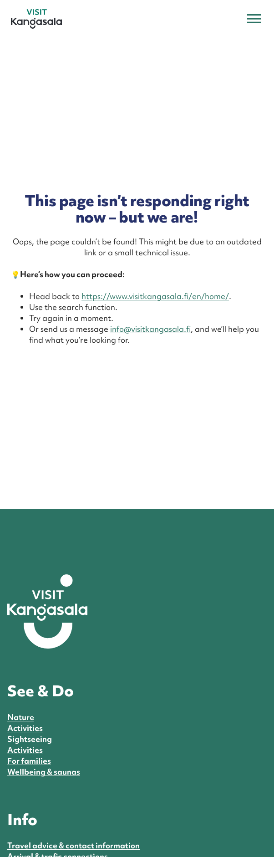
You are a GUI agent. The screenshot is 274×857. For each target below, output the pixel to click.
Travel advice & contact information (73, 845)
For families (29, 761)
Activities (25, 728)
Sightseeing (29, 739)
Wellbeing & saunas (43, 771)
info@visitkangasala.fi (150, 329)
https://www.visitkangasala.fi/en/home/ (155, 296)
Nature (20, 717)
